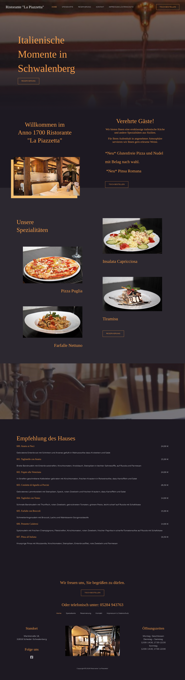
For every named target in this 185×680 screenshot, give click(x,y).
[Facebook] (31, 657)
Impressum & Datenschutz (123, 7)
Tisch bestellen (92, 593)
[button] (167, 7)
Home (51, 7)
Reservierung (84, 7)
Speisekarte (66, 7)
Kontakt (101, 7)
